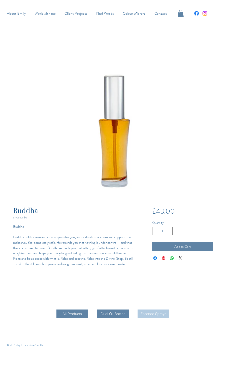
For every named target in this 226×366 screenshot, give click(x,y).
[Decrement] (155, 231)
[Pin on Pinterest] (163, 258)
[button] (181, 13)
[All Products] (72, 314)
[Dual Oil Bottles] (113, 314)
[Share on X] (180, 258)
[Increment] (169, 231)
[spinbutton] (162, 231)
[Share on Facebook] (155, 258)
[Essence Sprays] (153, 314)
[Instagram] (205, 13)
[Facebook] (197, 13)
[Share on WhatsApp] (172, 258)
